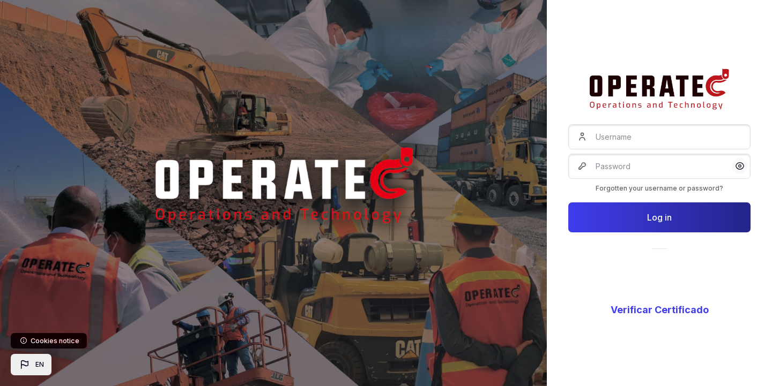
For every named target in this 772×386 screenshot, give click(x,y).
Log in (659, 217)
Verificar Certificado (660, 309)
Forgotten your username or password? (659, 188)
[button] (31, 364)
